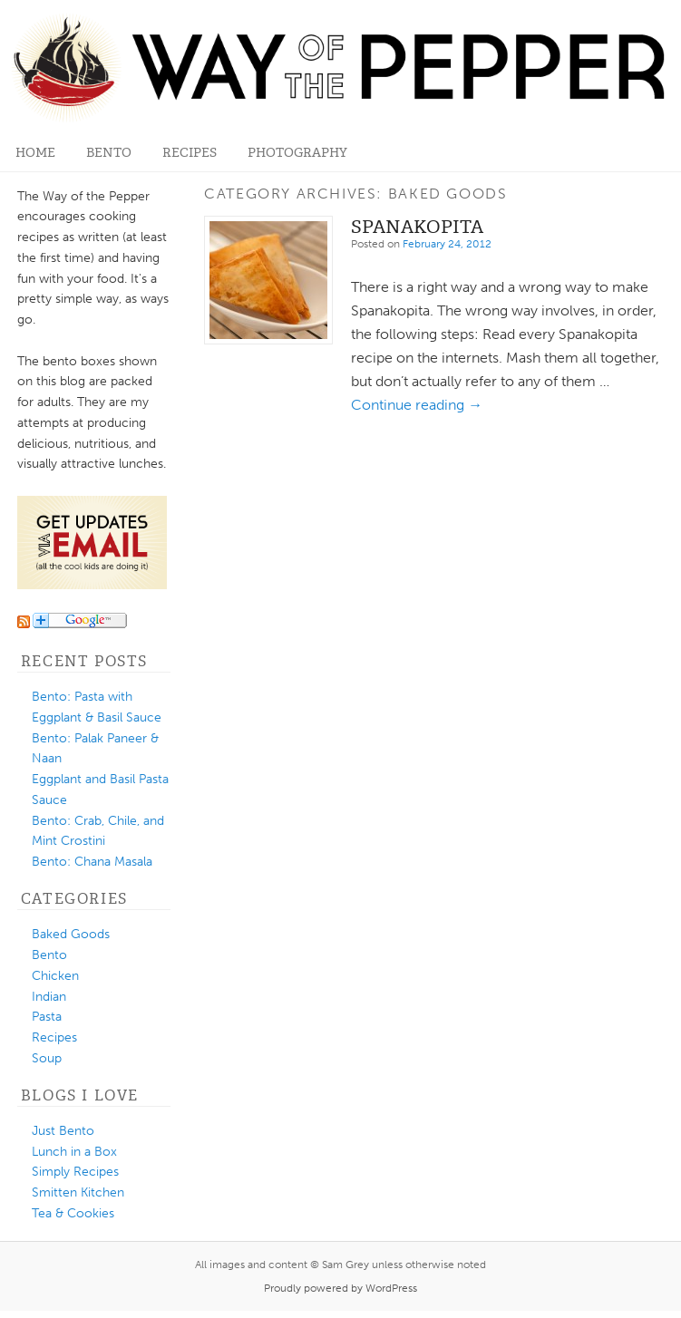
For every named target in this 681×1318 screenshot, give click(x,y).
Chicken (55, 976)
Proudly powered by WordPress (340, 1288)
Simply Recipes (75, 1171)
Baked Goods (71, 934)
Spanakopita (417, 226)
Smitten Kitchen (78, 1192)
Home (35, 152)
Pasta (47, 1016)
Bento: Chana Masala (92, 861)
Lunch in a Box (74, 1151)
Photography (297, 152)
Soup (47, 1058)
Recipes (189, 152)
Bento (108, 152)
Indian (49, 996)
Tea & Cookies (73, 1213)
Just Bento (63, 1131)
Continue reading (416, 404)
